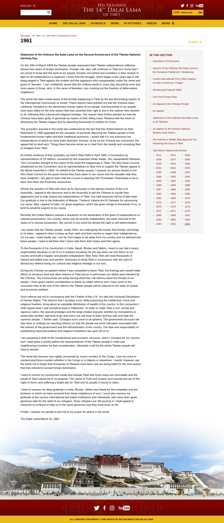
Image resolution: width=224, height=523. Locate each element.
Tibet (38, 35)
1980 (173, 198)
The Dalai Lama (74, 23)
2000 (187, 168)
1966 (158, 219)
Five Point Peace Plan (165, 96)
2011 (158, 155)
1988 (187, 185)
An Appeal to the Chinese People (171, 104)
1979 (187, 198)
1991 (187, 181)
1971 (173, 211)
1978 (158, 202)
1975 (158, 206)
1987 (158, 189)
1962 (173, 224)
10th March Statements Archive (61, 35)
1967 (187, 215)
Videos (151, 23)
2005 (158, 163)
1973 (187, 206)
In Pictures (132, 23)
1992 (173, 181)
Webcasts (182, 12)
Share (193, 42)
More (168, 23)
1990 (158, 185)
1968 (173, 215)
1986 (173, 189)
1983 (173, 193)
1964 (187, 219)
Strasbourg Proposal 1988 (167, 89)
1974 (173, 206)
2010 (173, 155)
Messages (26, 35)
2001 (173, 168)
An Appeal (158, 110)
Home (53, 23)
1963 (158, 224)
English (28, 5)
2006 (187, 159)
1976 (187, 202)
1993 (158, 181)
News (115, 23)
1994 (187, 176)
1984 (158, 193)
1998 (173, 172)
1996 (158, 176)
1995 (173, 176)
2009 (187, 155)
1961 (187, 224)
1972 (158, 211)
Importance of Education (166, 61)
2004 (173, 163)
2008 (158, 159)
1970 (187, 211)
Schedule (98, 23)
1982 (187, 193)
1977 (173, 202)
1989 (173, 185)
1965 (173, 219)
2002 (158, 168)
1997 (187, 172)
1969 (158, 215)
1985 (187, 189)
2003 (187, 163)
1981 (158, 198)
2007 (173, 159)
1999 (158, 172)
